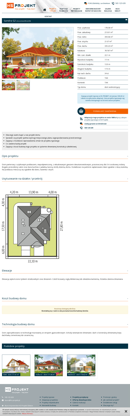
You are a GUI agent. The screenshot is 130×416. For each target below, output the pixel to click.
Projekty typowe (48, 397)
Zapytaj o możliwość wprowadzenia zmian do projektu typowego (33, 141)
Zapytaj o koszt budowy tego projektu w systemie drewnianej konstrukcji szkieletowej (41, 146)
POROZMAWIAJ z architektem (99, 3)
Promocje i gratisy (110, 397)
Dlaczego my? (108, 405)
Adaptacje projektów (50, 400)
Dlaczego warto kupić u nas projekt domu (23, 135)
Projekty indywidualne (50, 402)
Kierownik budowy (49, 405)
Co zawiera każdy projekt (16, 143)
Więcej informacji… (28, 413)
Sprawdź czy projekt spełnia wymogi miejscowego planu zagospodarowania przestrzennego (44, 138)
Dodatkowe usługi (110, 402)
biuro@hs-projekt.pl (12, 400)
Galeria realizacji (78, 402)
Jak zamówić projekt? (111, 400)
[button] (4, 53)
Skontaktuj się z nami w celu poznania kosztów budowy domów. (65, 311)
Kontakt (75, 405)
